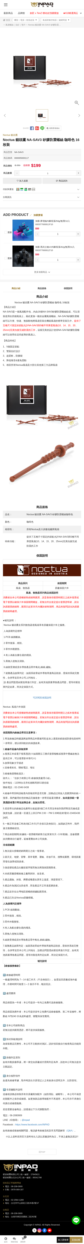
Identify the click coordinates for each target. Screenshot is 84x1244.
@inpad (26, 1120)
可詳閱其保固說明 (42, 697)
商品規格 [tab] (42, 288)
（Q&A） (69, 1130)
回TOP (42, 1152)
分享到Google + (37, 128)
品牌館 (21, 13)
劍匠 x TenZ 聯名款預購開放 (44, 13)
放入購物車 (63, 1239)
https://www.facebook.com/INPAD (32, 1124)
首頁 (8, 20)
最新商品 (8, 13)
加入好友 (76, 1220)
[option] (42, 68)
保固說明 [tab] (68, 288)
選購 (8, 232)
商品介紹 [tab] (16, 288)
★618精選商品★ (72, 13)
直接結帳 (76, 1239)
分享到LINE (42, 128)
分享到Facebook (32, 128)
